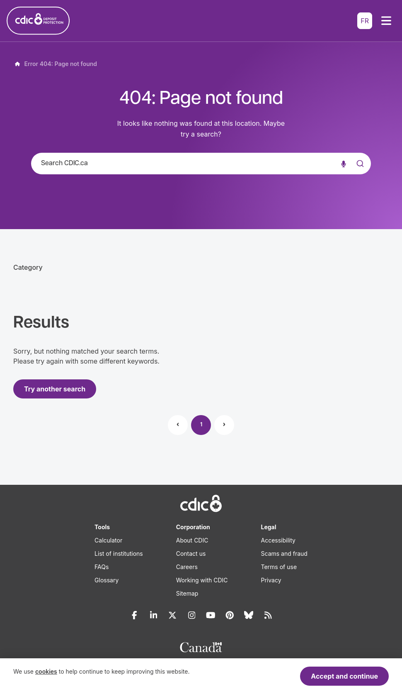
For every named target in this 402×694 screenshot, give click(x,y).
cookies (46, 671)
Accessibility (278, 540)
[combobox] (201, 163)
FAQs (101, 566)
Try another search (54, 389)
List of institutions (118, 553)
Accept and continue (344, 676)
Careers (187, 566)
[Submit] (359, 172)
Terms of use (279, 566)
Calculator (108, 540)
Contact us (191, 553)
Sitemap (187, 593)
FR (365, 21)
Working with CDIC (202, 580)
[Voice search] (343, 163)
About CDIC (192, 540)
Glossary (106, 580)
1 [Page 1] (201, 425)
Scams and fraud (284, 553)
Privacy (271, 580)
